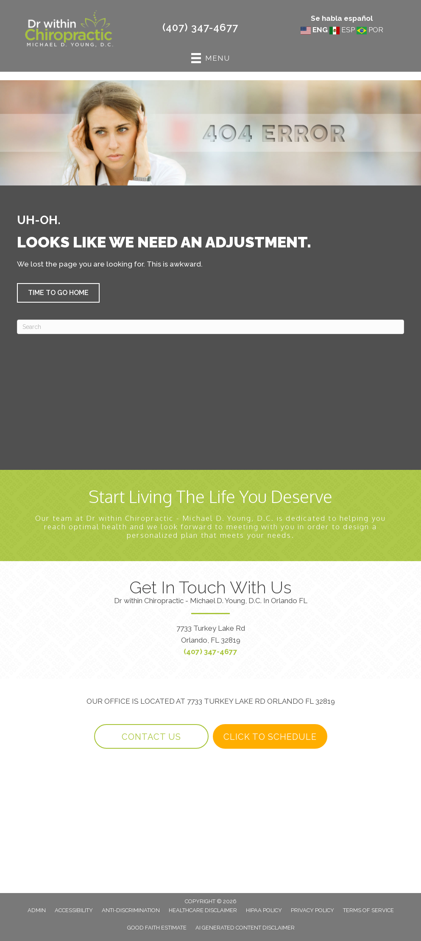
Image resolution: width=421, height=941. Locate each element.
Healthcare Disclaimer (203, 910)
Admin (37, 910)
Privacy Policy (312, 910)
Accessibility (74, 910)
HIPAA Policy (264, 910)
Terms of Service (368, 910)
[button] (58, 293)
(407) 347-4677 (200, 27)
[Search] (210, 327)
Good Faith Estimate (157, 927)
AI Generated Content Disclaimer (245, 927)
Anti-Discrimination (131, 910)
